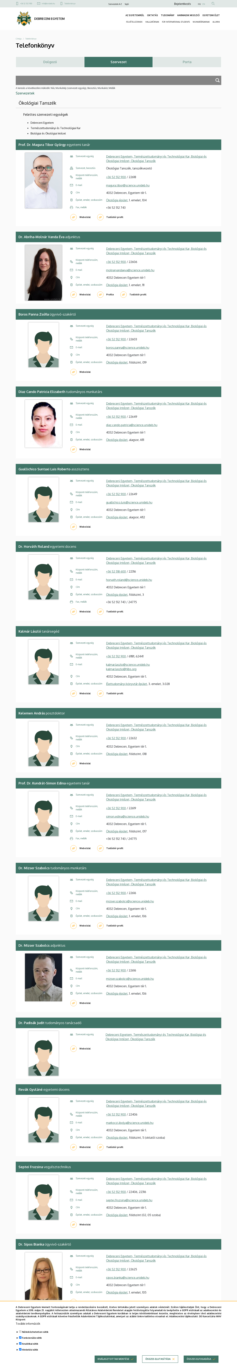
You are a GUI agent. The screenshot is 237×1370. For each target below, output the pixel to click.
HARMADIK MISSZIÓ (188, 15)
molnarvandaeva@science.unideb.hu (130, 270)
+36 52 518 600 (116, 571)
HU (199, 4)
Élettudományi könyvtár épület (126, 684)
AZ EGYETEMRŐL (135, 15)
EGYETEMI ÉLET (211, 15)
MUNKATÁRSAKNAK (201, 22)
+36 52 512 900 (26, 3)
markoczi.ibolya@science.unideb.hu (129, 1123)
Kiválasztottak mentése (113, 1365)
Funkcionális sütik (32, 1343)
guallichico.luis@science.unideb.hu (129, 502)
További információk (28, 1329)
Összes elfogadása (199, 1365)
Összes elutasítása (158, 1365)
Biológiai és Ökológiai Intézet (48, 133)
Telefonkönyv (70, 3)
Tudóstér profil (114, 217)
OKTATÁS (152, 15)
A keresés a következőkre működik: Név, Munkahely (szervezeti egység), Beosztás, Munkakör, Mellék (65, 88)
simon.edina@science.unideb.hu (127, 816)
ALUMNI (216, 22)
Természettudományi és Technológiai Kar (56, 128)
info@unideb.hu (48, 3)
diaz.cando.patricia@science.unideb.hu (131, 425)
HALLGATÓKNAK (152, 22)
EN (203, 4)
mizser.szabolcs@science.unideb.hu (130, 901)
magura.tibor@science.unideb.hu (128, 185)
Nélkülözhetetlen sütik (35, 1337)
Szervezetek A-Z (115, 4)
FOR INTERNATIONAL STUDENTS (176, 22)
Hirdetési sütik (30, 1355)
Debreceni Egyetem (42, 122)
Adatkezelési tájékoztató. (183, 1322)
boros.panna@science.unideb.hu (127, 347)
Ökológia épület (117, 200)
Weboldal (85, 217)
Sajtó (127, 4)
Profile (110, 294)
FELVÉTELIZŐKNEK (134, 22)
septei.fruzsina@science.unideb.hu (129, 1200)
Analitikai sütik (30, 1349)
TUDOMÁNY (167, 15)
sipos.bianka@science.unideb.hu (127, 1277)
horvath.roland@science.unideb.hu (129, 580)
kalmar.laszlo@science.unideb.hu (128, 664)
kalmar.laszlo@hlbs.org (121, 669)
